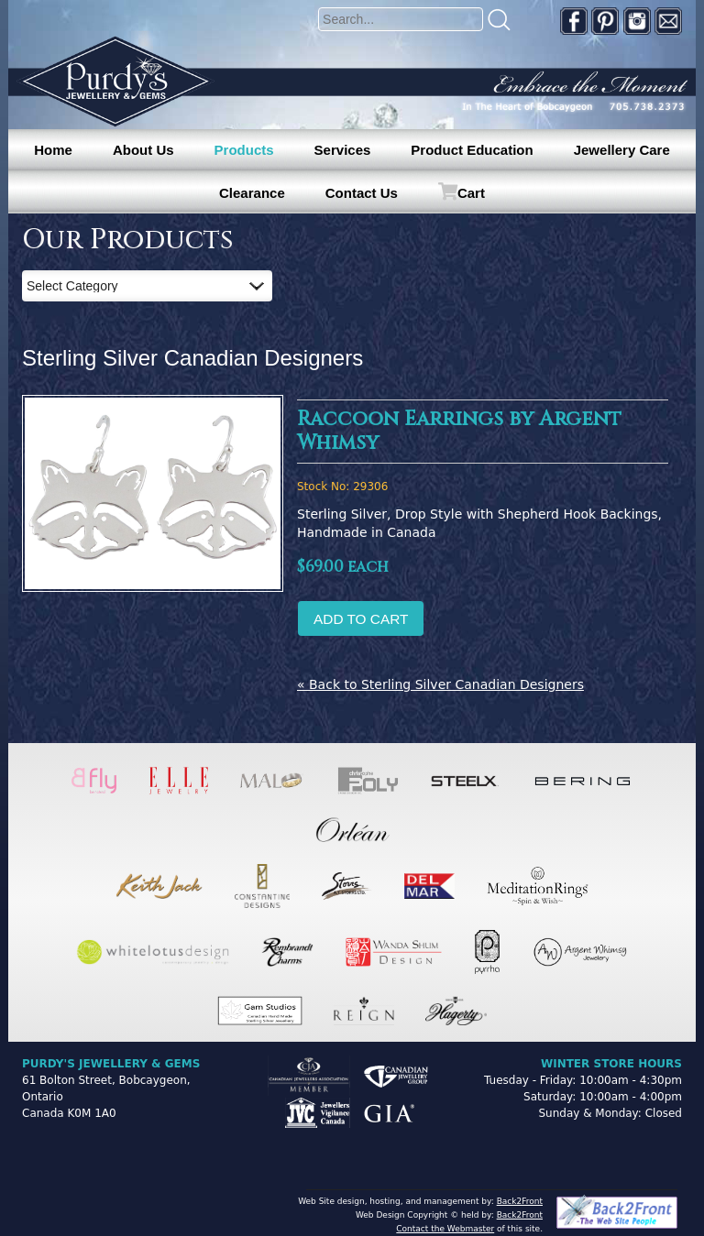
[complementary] (571, 1135)
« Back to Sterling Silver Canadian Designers (440, 684)
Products (244, 150)
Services (342, 150)
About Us (143, 150)
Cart (471, 193)
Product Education (472, 150)
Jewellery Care (622, 150)
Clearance (252, 193)
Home (53, 150)
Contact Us (361, 193)
